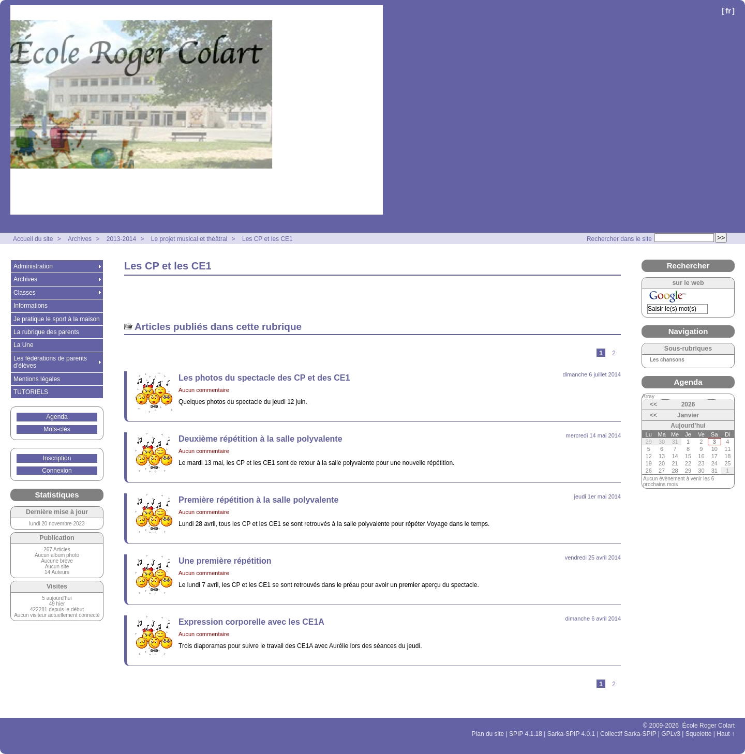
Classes (24, 292)
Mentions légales (36, 379)
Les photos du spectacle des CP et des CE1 (264, 377)
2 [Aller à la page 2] (614, 353)
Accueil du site (33, 239)
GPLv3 (670, 733)
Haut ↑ (726, 733)
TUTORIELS (30, 392)
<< (653, 404)
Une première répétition (225, 560)
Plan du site (488, 733)
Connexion (56, 470)
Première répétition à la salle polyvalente (258, 499)
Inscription (57, 458)
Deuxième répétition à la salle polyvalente (260, 438)
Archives (80, 239)
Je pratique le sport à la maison (56, 319)
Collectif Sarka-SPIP (628, 733)
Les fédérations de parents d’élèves (50, 362)
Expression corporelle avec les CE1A (251, 621)
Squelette (699, 733)
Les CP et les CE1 (267, 239)
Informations (30, 305)
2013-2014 (121, 239)
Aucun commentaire (203, 390)
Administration (33, 266)
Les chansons (667, 360)
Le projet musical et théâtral (189, 239)
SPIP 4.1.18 (525, 733)
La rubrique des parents (46, 332)
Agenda (56, 416)
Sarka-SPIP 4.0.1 (571, 733)
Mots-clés (56, 429)
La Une (23, 345)
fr (728, 10)
